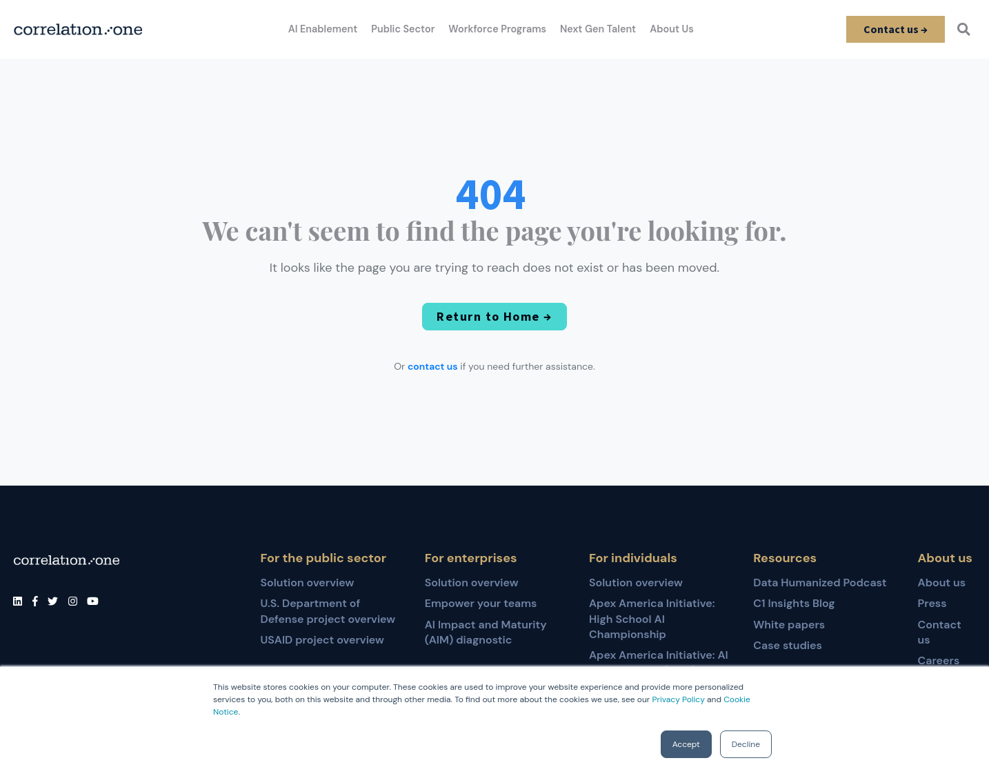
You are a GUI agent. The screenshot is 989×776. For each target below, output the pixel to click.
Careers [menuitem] (939, 660)
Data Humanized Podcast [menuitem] (819, 582)
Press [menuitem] (932, 603)
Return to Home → (494, 317)
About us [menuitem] (942, 582)
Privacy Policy (678, 699)
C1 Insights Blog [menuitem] (794, 603)
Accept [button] (686, 744)
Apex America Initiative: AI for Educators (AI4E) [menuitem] (658, 662)
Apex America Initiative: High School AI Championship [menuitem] (652, 618)
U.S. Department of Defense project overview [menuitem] (327, 611)
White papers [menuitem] (789, 624)
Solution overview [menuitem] (307, 582)
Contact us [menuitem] (939, 632)
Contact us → (894, 29)
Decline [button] (746, 744)
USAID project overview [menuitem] (321, 640)
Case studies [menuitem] (787, 645)
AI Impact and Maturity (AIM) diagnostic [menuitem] (486, 632)
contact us (433, 367)
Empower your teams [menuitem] (481, 603)
